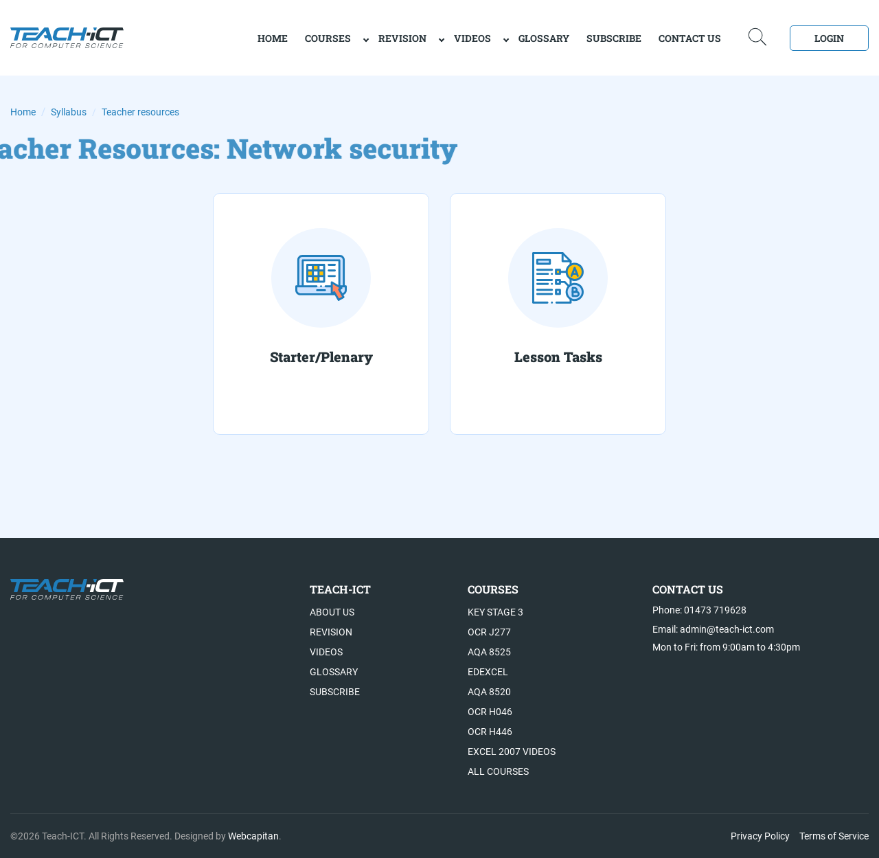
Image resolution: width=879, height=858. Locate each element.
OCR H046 (490, 711)
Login (829, 38)
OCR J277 (489, 631)
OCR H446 (490, 731)
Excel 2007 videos (512, 751)
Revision (402, 38)
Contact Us (690, 38)
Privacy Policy (760, 836)
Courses (328, 38)
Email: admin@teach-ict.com (713, 629)
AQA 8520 (489, 691)
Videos (472, 38)
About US (332, 612)
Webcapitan (253, 836)
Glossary (543, 38)
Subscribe (613, 38)
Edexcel (488, 671)
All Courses (498, 771)
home (273, 38)
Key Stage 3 (495, 612)
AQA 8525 (489, 651)
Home (23, 111)
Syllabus (69, 111)
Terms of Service (834, 836)
